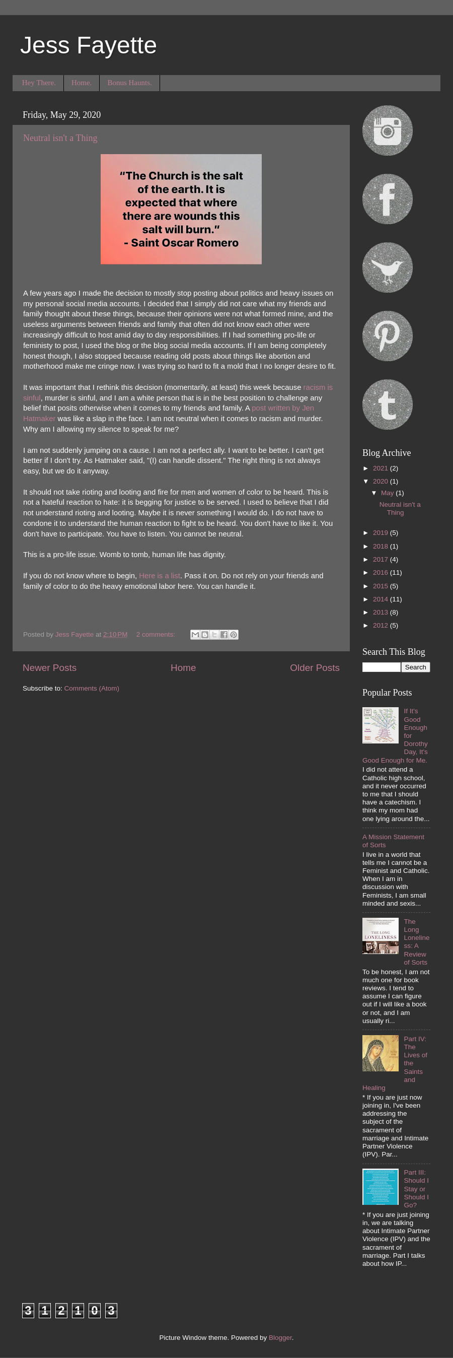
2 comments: (156, 634)
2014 (381, 599)
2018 (381, 546)
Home (183, 667)
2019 (381, 532)
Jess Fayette (88, 45)
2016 (381, 572)
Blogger (280, 1337)
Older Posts (315, 667)
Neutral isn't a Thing (60, 138)
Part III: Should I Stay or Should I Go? (416, 1189)
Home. (81, 83)
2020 (381, 481)
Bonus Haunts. (129, 83)
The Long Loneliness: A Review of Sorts (416, 942)
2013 (381, 612)
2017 (381, 559)
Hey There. (39, 83)
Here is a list (159, 576)
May (388, 493)
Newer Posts (50, 667)
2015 (381, 586)
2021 (381, 468)
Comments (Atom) (92, 688)
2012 (381, 625)
